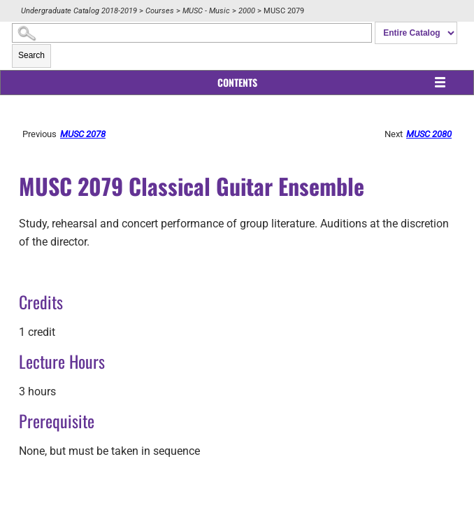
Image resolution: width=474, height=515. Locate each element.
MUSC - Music (206, 10)
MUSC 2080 (429, 134)
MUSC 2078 (83, 134)
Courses (159, 10)
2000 (246, 10)
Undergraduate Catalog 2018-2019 (79, 10)
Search (31, 55)
